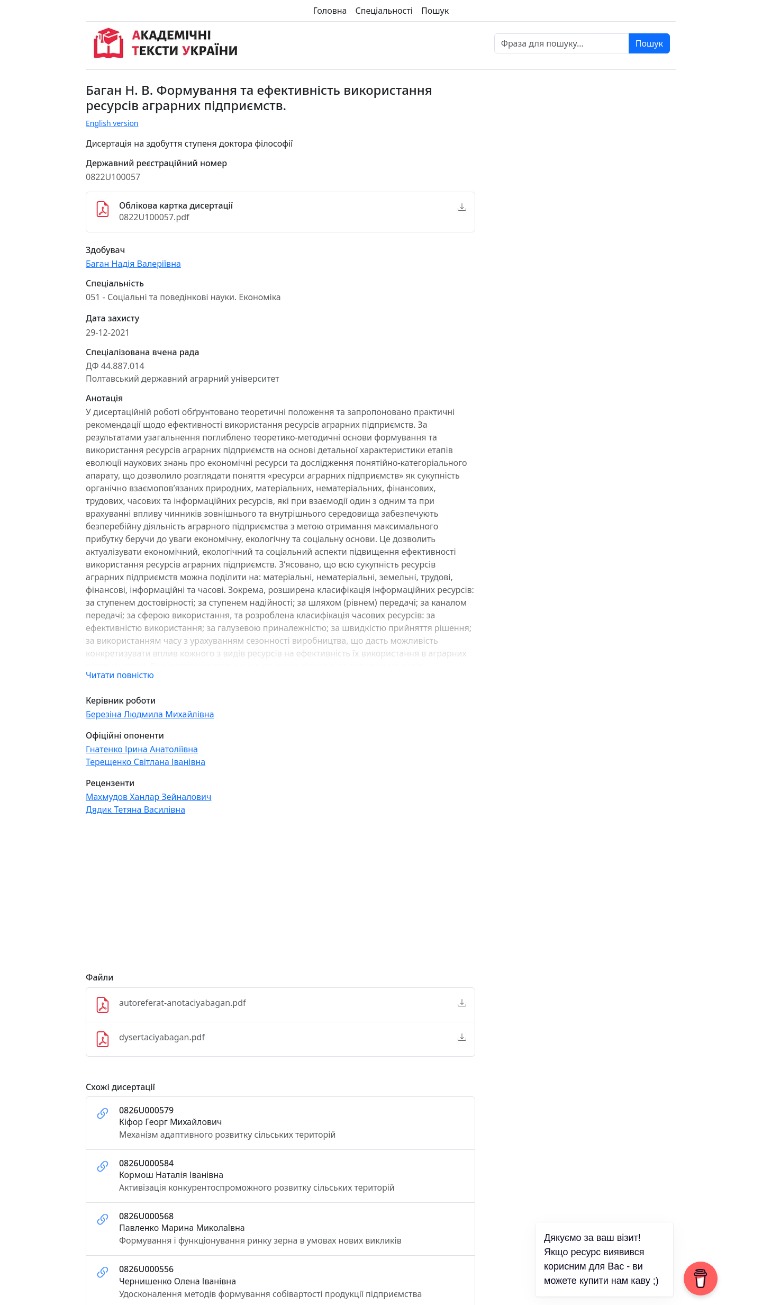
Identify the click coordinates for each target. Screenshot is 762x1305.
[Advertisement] (280, 898)
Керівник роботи (121, 701)
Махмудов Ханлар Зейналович (148, 797)
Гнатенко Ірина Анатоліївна (142, 749)
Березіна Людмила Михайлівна (150, 714)
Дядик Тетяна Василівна (135, 809)
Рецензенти (110, 783)
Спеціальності (384, 10)
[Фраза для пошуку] (561, 43)
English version (112, 123)
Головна (330, 10)
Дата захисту (112, 318)
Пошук (435, 10)
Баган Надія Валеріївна (133, 263)
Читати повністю (120, 675)
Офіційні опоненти (125, 736)
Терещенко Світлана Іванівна (145, 762)
